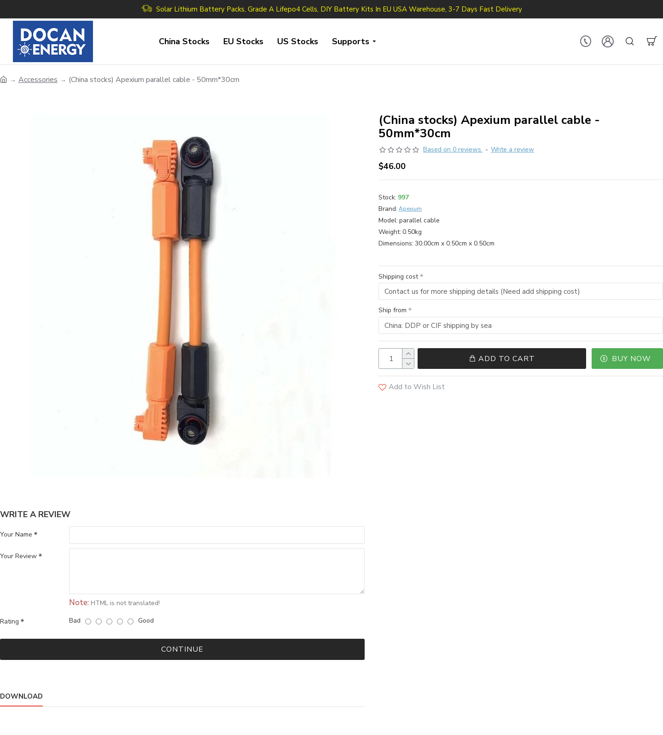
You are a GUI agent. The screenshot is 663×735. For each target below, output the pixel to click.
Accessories (38, 80)
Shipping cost (398, 276)
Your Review (18, 556)
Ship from (392, 310)
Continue (182, 650)
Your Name (16, 534)
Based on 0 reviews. (453, 149)
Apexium (410, 208)
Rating (9, 622)
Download (21, 697)
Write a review (512, 149)
